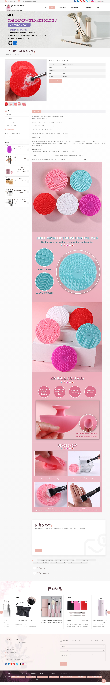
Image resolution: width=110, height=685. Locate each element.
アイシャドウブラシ (30, 679)
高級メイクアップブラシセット (94, 679)
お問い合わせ (74, 7)
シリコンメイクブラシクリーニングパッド (65, 563)
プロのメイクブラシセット (18, 679)
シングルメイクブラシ (10, 124)
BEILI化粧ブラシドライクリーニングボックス (94, 623)
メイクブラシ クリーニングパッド (47, 537)
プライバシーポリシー (67, 676)
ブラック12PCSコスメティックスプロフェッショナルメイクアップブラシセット (16, 623)
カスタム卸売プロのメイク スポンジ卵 (20, 149)
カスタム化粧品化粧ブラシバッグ (42, 623)
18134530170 (13, 1)
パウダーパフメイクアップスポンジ (14, 135)
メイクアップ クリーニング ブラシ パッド (78, 565)
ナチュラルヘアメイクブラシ (67, 679)
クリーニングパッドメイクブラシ (58, 565)
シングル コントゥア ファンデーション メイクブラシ (20, 182)
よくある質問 (87, 7)
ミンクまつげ (8, 117)
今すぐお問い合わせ (55, 82)
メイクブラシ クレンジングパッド (41, 565)
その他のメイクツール (10, 139)
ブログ (48, 676)
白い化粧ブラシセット (42, 679)
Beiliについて (62, 7)
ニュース (98, 7)
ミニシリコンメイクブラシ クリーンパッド (86, 563)
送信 (63, 666)
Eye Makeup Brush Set (10, 128)
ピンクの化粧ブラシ (80, 679)
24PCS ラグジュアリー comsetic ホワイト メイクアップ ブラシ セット (20, 193)
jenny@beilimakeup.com (31, 1)
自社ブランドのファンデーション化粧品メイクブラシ (20, 161)
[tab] (36, 113)
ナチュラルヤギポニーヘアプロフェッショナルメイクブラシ (20, 203)
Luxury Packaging (12, 55)
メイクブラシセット (10, 120)
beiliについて (16, 676)
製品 (52, 7)
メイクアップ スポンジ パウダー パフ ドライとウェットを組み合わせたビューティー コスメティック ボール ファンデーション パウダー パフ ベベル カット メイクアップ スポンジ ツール (20, 171)
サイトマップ (56, 676)
